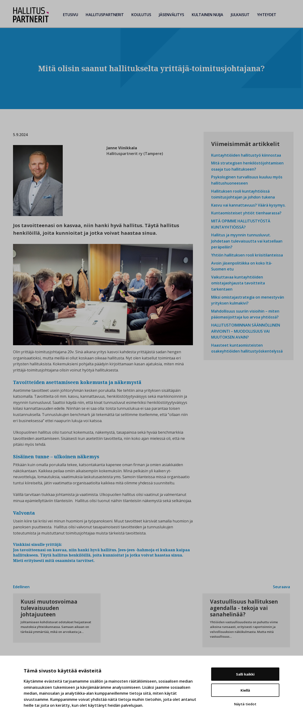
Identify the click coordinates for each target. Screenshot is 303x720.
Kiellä (245, 690)
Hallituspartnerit (105, 14)
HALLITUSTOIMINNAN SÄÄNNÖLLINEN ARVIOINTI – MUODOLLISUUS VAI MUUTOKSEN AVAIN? (245, 331)
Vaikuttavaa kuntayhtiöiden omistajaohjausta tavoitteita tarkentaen (238, 283)
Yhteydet (266, 14)
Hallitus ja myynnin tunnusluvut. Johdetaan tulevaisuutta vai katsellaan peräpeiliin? (246, 241)
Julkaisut (240, 14)
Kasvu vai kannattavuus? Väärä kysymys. (248, 205)
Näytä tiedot (245, 704)
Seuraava (281, 586)
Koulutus (141, 14)
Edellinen (21, 586)
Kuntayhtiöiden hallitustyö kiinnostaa (246, 155)
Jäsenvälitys (171, 14)
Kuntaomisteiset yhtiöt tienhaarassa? (246, 213)
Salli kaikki (245, 674)
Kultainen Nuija (207, 14)
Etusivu (70, 14)
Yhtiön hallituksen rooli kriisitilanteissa (247, 255)
